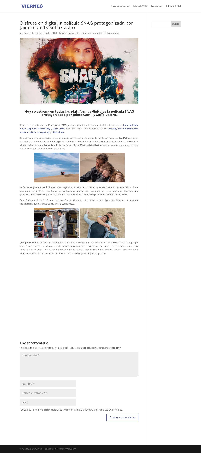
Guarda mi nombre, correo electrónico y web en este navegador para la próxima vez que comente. (73, 409)
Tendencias (156, 6)
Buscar (175, 23)
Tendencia (97, 33)
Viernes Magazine (120, 6)
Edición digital (173, 6)
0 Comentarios (112, 33)
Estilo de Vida (140, 6)
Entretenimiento (83, 33)
